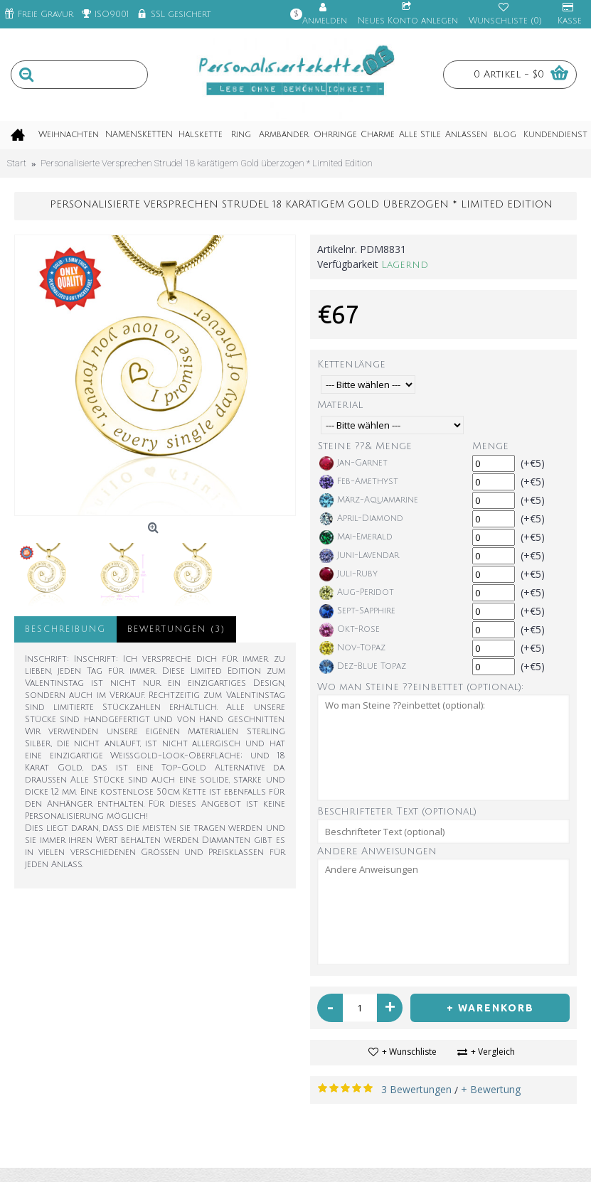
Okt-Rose (349, 630)
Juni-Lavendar (359, 556)
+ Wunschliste (409, 1052)
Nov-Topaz (352, 648)
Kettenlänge (351, 364)
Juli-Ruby (348, 574)
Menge (490, 446)
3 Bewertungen (416, 1089)
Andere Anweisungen (377, 851)
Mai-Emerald (356, 537)
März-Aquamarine (368, 500)
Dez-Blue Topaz (362, 667)
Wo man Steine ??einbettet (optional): (420, 687)
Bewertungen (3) (176, 629)
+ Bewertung (491, 1089)
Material (340, 404)
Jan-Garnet (353, 463)
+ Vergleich (493, 1052)
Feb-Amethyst (358, 482)
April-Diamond (361, 519)
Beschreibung (65, 629)
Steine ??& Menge (365, 446)
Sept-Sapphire (357, 611)
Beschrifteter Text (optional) (396, 811)
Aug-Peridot (356, 593)
